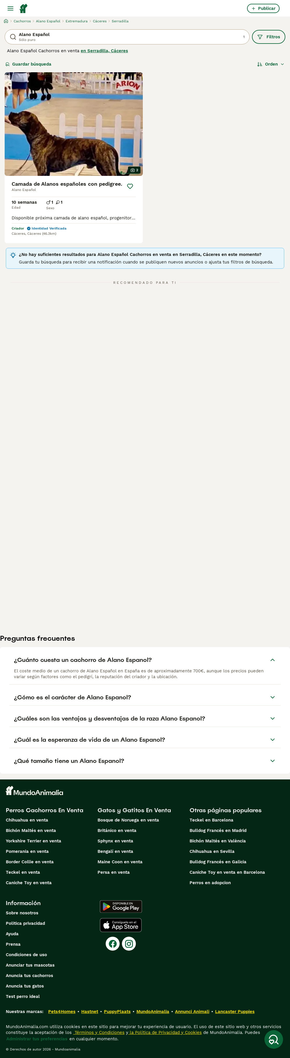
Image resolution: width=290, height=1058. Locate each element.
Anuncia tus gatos (25, 986)
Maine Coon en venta (120, 861)
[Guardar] (130, 186)
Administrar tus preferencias (36, 1038)
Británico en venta (117, 830)
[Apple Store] (121, 925)
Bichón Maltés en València (218, 841)
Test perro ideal (23, 996)
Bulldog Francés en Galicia (218, 861)
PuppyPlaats (117, 1011)
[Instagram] (129, 944)
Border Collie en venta (30, 861)
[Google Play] (121, 906)
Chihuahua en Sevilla (212, 851)
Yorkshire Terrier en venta (33, 841)
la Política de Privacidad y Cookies (165, 1032)
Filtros (268, 37)
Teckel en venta (23, 872)
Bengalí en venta (115, 851)
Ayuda (12, 933)
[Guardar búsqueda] (273, 1039)
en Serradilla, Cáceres (104, 50)
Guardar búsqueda (28, 64)
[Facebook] (113, 944)
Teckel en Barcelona (211, 820)
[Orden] (271, 64)
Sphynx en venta (115, 841)
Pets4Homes (61, 1011)
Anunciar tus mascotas (30, 965)
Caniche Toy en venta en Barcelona (227, 872)
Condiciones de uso (26, 954)
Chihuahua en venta (27, 820)
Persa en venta (114, 872)
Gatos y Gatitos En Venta (134, 810)
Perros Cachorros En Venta (44, 810)
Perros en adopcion (210, 882)
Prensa (13, 944)
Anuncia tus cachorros (29, 975)
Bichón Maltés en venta (31, 830)
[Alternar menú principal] (10, 8)
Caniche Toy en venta (29, 882)
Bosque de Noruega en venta (128, 820)
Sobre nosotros (22, 913)
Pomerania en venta (27, 851)
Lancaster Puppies (235, 1011)
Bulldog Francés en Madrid (218, 830)
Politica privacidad (25, 923)
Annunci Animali (192, 1011)
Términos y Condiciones (99, 1032)
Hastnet (89, 1011)
